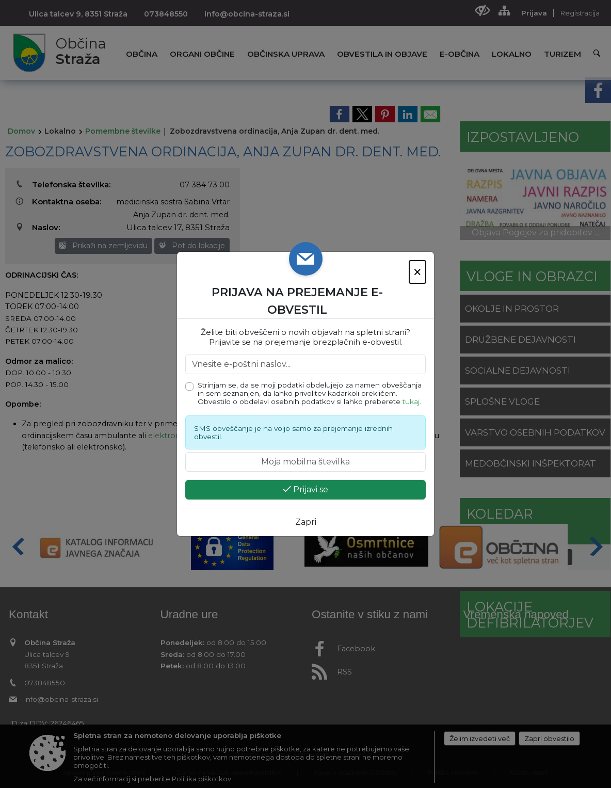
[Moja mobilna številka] (305, 462)
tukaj (411, 401)
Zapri (305, 522)
